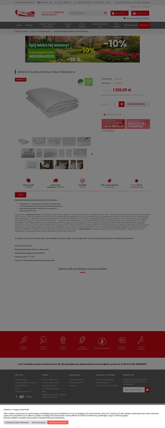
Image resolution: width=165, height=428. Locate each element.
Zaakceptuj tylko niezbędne (17, 422)
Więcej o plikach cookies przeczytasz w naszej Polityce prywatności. (34, 417)
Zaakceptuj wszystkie (58, 422)
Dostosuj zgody (38, 422)
